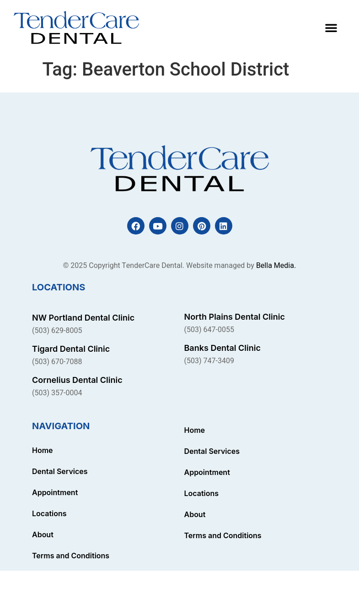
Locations (49, 513)
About (43, 534)
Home (42, 450)
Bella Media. (276, 265)
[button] (331, 27)
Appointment (55, 492)
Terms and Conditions (70, 555)
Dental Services (60, 471)
